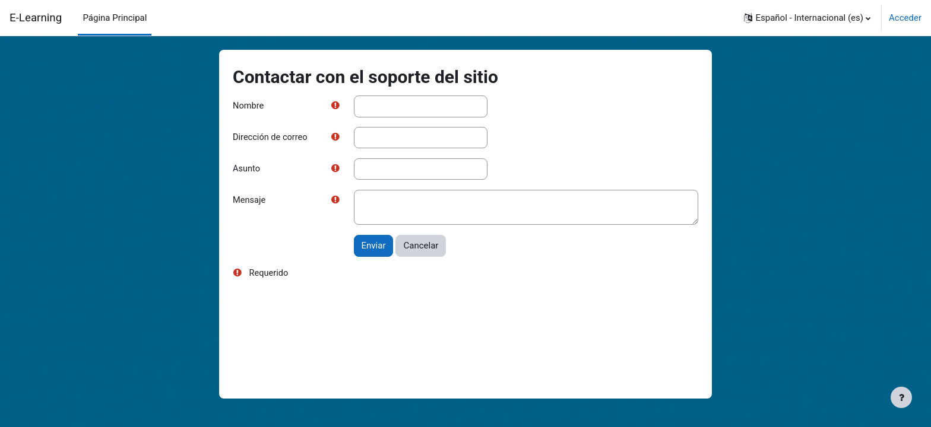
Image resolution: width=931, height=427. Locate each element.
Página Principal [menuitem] (115, 17)
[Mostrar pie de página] (901, 397)
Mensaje (250, 201)
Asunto (247, 169)
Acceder (905, 17)
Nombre (249, 106)
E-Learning (36, 17)
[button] (807, 18)
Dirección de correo (271, 138)
